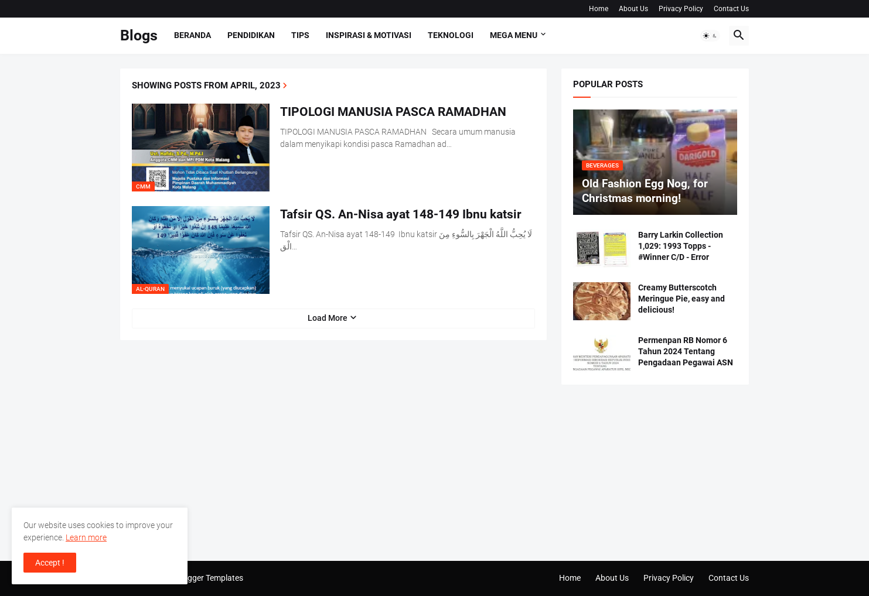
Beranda (192, 35)
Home (598, 9)
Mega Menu (513, 35)
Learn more (86, 537)
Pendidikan (251, 35)
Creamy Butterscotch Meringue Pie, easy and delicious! (681, 298)
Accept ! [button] (49, 562)
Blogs (139, 35)
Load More (327, 318)
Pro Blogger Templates (202, 578)
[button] (710, 36)
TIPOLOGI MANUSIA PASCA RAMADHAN (393, 112)
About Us (633, 9)
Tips (300, 35)
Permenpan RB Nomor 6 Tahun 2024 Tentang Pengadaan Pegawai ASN (685, 351)
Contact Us (731, 9)
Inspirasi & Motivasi (368, 35)
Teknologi (450, 35)
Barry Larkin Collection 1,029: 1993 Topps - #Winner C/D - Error (680, 246)
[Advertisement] (655, 472)
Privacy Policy (681, 9)
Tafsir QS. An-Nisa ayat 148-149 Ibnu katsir (401, 214)
